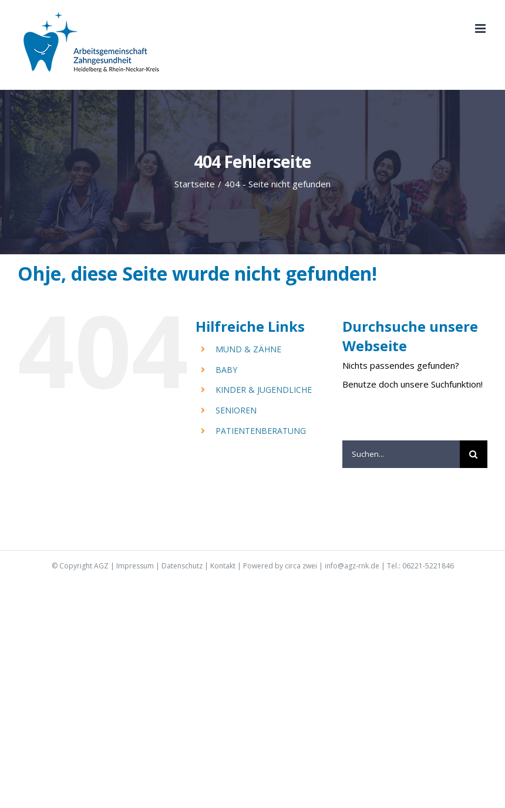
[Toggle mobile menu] (481, 28)
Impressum (135, 566)
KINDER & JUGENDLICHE (264, 389)
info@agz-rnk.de (352, 566)
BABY (226, 369)
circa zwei (301, 566)
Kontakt (222, 566)
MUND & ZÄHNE (248, 349)
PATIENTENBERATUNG (261, 430)
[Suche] (473, 454)
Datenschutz (182, 566)
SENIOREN (236, 410)
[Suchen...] (401, 454)
